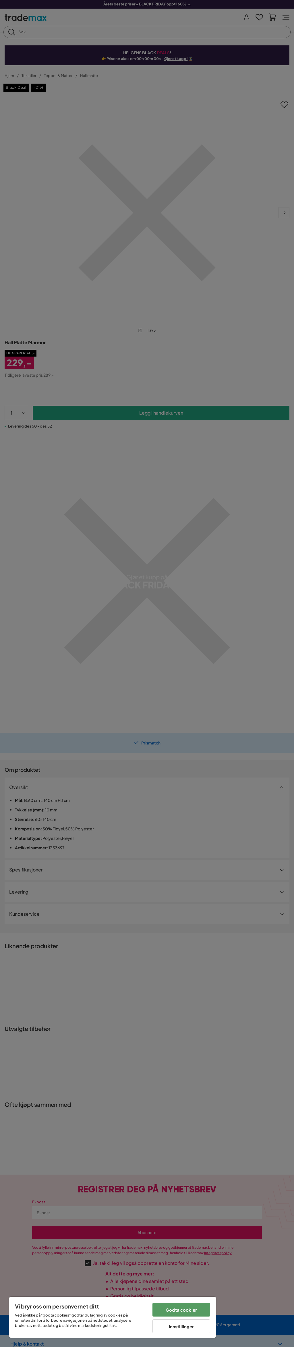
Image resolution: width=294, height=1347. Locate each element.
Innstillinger (181, 1326)
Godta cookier (181, 1310)
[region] (112, 1317)
